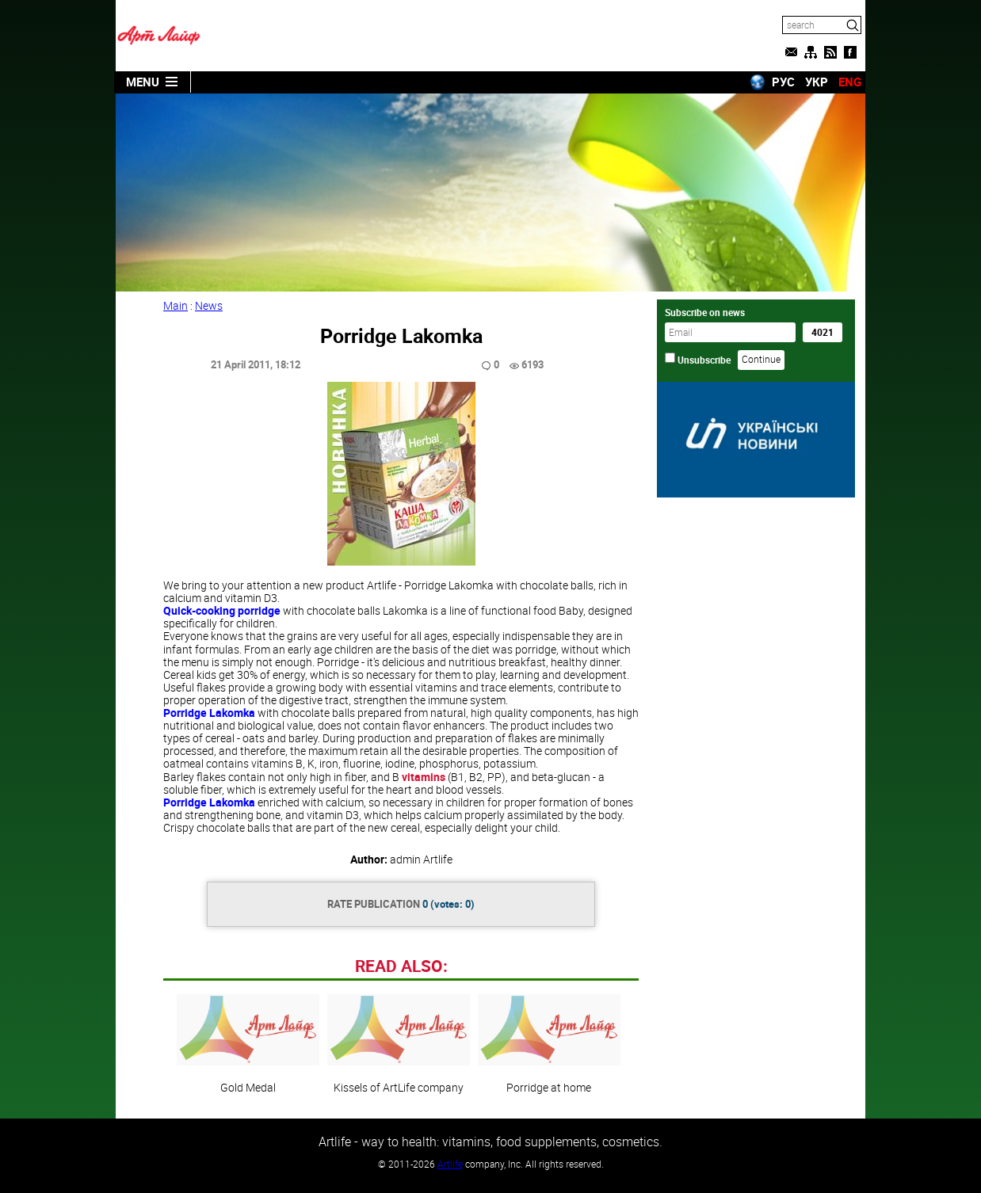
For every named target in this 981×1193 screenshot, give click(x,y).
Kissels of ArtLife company (398, 1044)
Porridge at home (549, 1044)
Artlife (450, 1163)
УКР (816, 82)
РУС (783, 82)
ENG (849, 82)
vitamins (423, 776)
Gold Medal (248, 1044)
